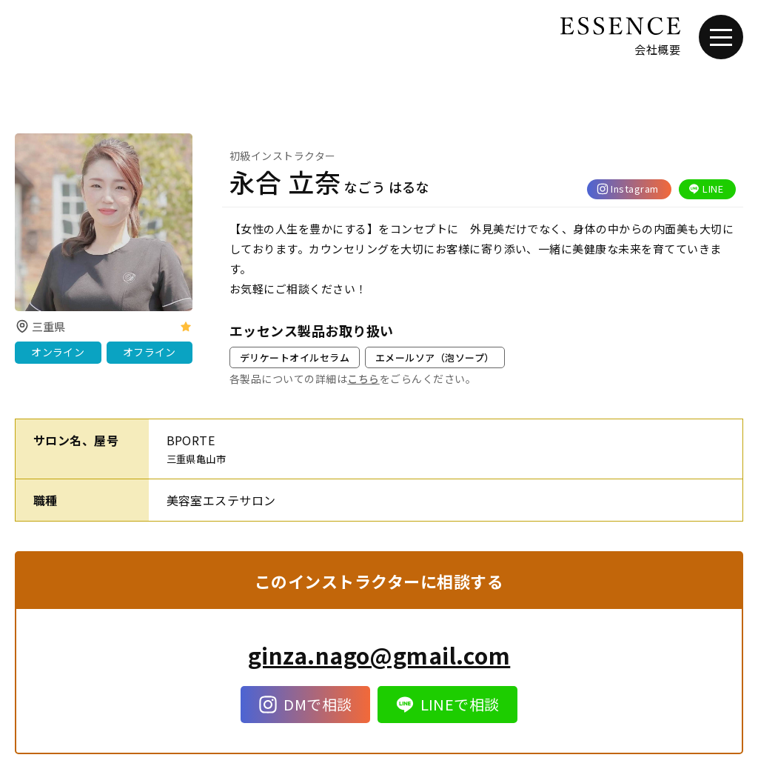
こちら (363, 378)
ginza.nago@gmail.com (379, 655)
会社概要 (657, 49)
